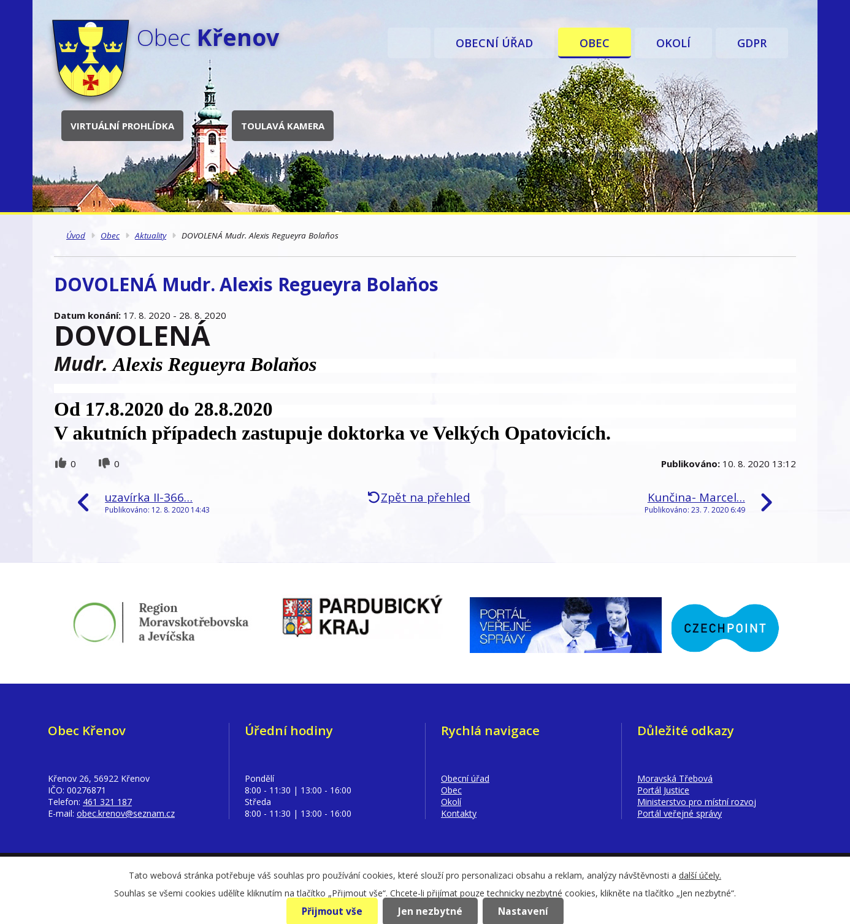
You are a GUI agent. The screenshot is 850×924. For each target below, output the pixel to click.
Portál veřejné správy (679, 813)
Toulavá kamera (282, 126)
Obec (595, 43)
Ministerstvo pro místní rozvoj (696, 802)
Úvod (409, 43)
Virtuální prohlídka (122, 126)
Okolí (673, 43)
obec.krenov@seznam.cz (126, 813)
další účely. (700, 875)
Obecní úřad (494, 43)
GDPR (752, 43)
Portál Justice (663, 790)
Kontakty (459, 813)
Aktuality (150, 235)
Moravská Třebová (675, 778)
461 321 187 (107, 802)
